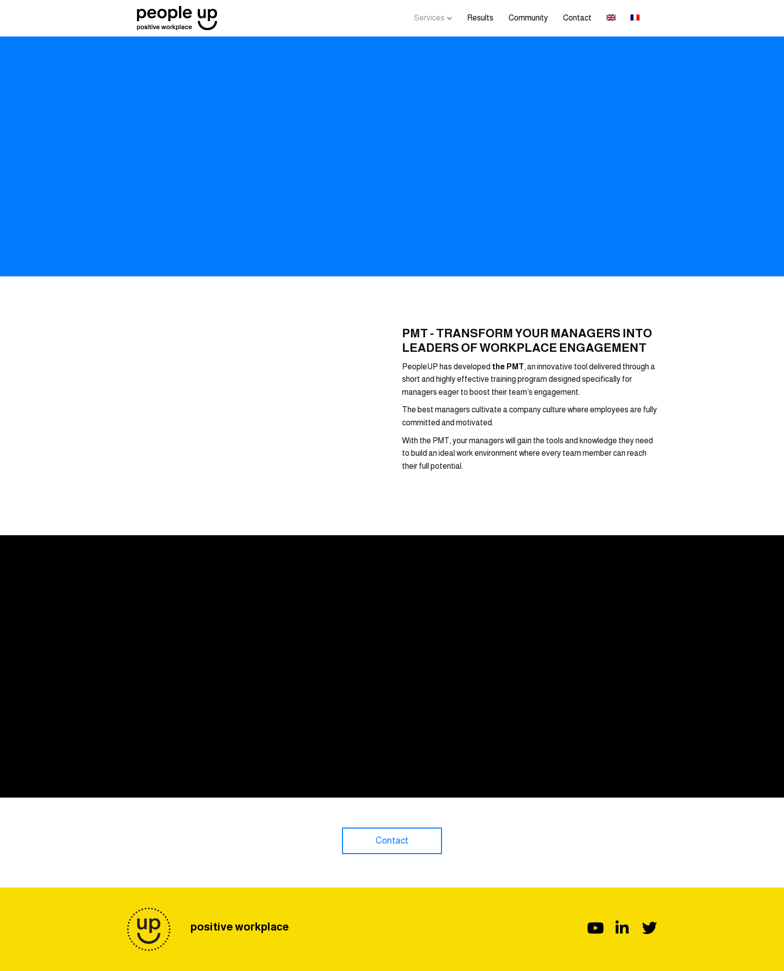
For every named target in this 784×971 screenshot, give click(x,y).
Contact (577, 17)
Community (528, 17)
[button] (392, 841)
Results (480, 17)
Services (429, 17)
